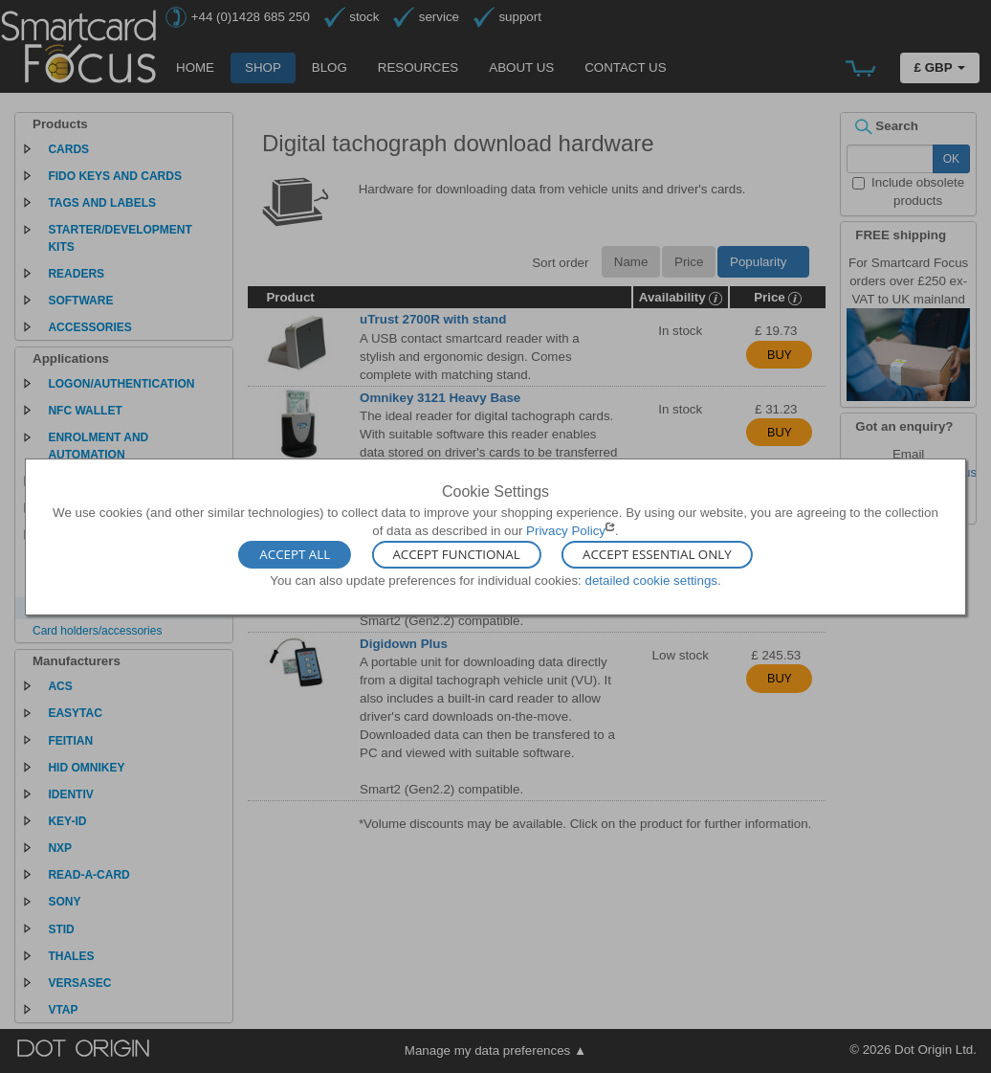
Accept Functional (455, 555)
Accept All (294, 555)
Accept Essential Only (657, 555)
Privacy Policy (566, 531)
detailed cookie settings (650, 580)
